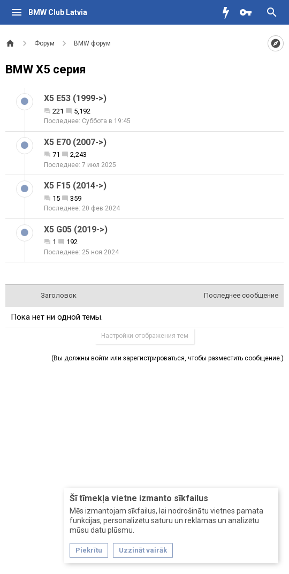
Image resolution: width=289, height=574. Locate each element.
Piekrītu (88, 550)
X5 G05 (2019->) (76, 229)
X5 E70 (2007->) (75, 142)
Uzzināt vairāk (143, 550)
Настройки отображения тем (144, 335)
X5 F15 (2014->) (75, 185)
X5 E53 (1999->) (75, 98)
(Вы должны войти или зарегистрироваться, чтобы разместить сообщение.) (167, 358)
